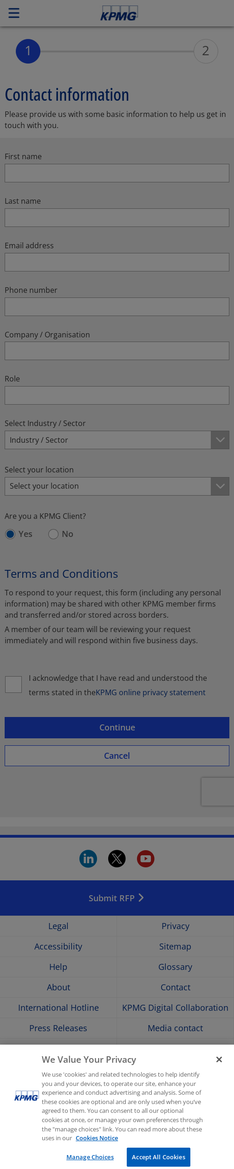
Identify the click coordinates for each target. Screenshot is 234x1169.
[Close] (219, 1065)
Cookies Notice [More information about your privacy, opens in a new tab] (97, 1143)
